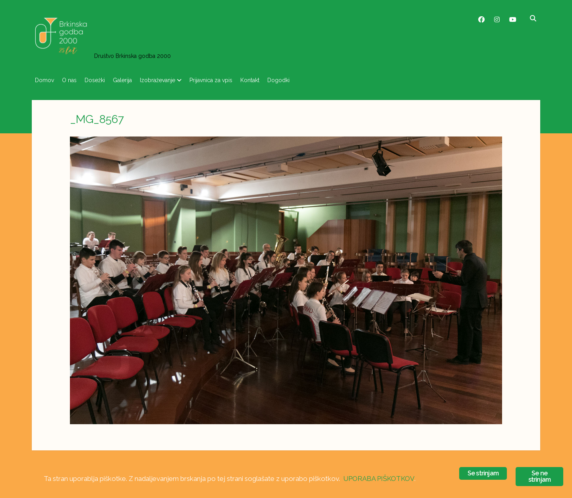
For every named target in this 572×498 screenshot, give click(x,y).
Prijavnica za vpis (230, 80)
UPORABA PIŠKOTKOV (378, 479)
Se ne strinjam (539, 476)
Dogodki (306, 80)
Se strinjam (483, 473)
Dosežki (103, 80)
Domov (44, 80)
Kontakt (273, 80)
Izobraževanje (173, 80)
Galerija (134, 80)
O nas (73, 80)
